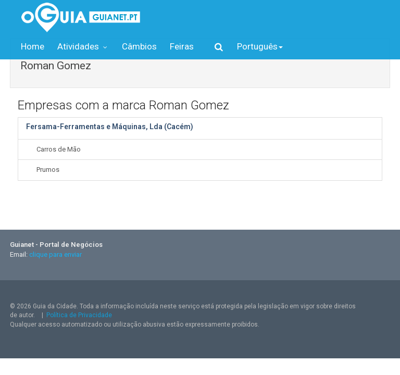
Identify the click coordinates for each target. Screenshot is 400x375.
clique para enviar (55, 254)
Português (260, 46)
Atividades (83, 46)
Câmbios (139, 46)
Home (32, 46)
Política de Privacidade (79, 315)
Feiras (182, 46)
